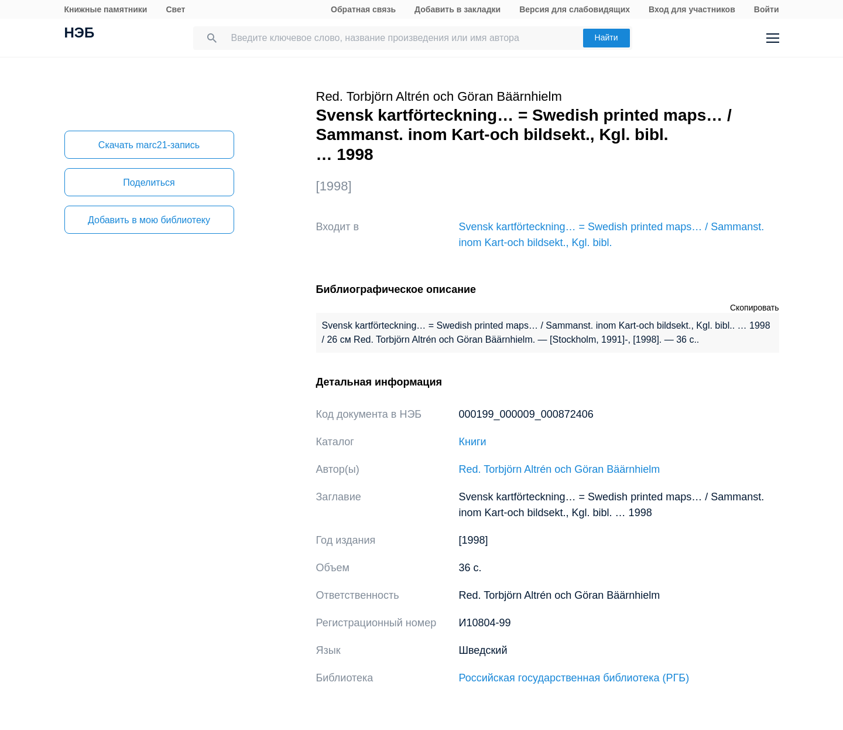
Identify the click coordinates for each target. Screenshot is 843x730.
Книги (472, 442)
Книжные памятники (106, 9)
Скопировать (754, 307)
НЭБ (79, 34)
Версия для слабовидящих (574, 9)
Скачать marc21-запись (149, 145)
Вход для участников (692, 9)
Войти (766, 9)
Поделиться (148, 182)
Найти (606, 37)
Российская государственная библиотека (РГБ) (574, 678)
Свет (175, 9)
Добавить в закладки (457, 9)
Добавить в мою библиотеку (149, 220)
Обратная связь (363, 9)
